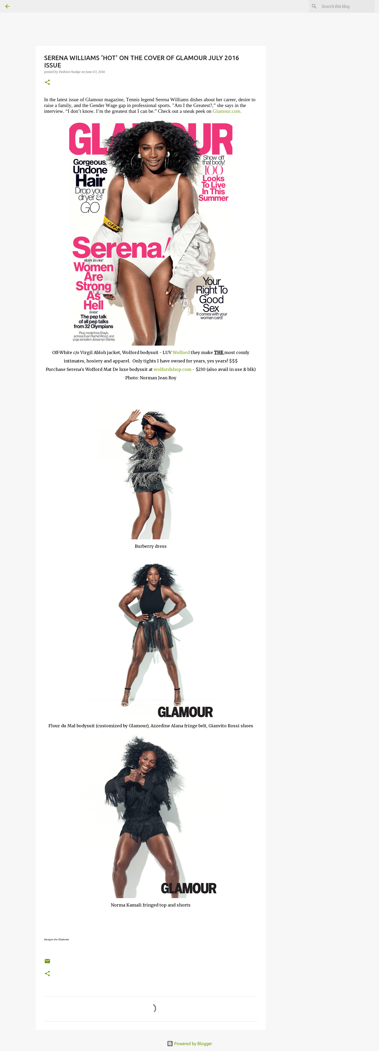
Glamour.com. (227, 111)
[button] (47, 82)
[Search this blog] (347, 6)
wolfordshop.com (172, 369)
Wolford (182, 352)
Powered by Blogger (189, 1043)
